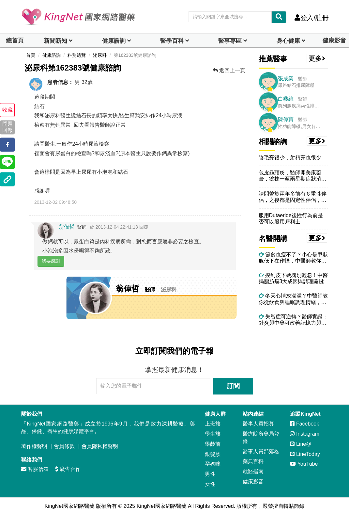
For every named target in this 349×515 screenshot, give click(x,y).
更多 (317, 58)
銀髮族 (212, 454)
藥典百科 (253, 461)
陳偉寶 (286, 119)
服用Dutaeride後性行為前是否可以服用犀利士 (291, 218)
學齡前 (212, 444)
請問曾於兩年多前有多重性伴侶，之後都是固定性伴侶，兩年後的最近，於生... (292, 197)
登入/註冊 (312, 17)
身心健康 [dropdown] (288, 41)
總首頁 (14, 40)
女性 (210, 484)
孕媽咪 (212, 464)
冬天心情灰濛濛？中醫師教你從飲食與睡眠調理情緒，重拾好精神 (293, 299)
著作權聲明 (34, 446)
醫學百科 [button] (172, 41)
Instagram (304, 434)
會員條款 (64, 446)
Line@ (300, 444)
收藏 (7, 110)
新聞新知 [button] (55, 41)
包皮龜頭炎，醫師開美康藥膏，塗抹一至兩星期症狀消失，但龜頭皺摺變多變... (290, 176)
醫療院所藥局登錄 (261, 437)
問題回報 (7, 127)
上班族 (212, 423)
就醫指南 (253, 471)
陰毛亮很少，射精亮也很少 (290, 157)
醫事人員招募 (258, 423)
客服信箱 (35, 469)
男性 (210, 474)
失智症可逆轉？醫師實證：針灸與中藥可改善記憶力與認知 (293, 320)
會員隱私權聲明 (100, 446)
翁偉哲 (66, 227)
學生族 (212, 434)
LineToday (305, 454)
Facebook (304, 423)
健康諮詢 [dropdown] (114, 41)
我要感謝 (51, 261)
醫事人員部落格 (261, 451)
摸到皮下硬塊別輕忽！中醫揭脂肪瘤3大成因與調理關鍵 (293, 278)
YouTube (304, 464)
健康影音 (334, 40)
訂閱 (233, 386)
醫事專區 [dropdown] (230, 41)
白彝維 (286, 99)
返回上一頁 (229, 70)
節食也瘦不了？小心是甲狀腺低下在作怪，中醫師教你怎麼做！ (293, 258)
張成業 (286, 78)
